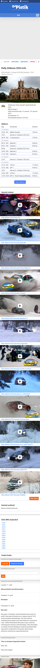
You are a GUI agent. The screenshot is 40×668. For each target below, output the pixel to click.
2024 (3, 544)
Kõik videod (34, 498)
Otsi (3, 576)
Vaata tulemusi (20, 182)
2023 (3, 542)
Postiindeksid (24, 1)
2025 (3, 546)
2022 (3, 539)
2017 (3, 529)
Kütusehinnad (13, 1)
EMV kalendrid (5, 72)
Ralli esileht (15, 61)
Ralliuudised (24, 61)
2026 (3, 548)
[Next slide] (38, 61)
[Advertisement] (20, 38)
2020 (3, 535)
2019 (3, 533)
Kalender (32, 61)
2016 (3, 527)
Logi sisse (5, 563)
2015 (3, 525)
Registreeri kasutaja (17, 563)
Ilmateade (4, 1)
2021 (3, 537)
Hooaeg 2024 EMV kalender (20, 72)
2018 (3, 531)
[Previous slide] (1, 61)
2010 (3, 523)
